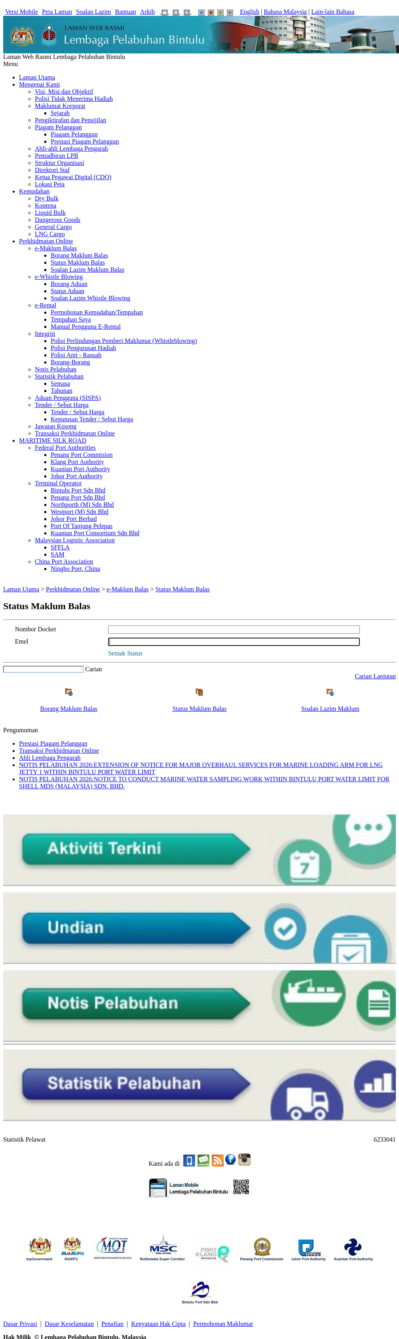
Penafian (112, 1323)
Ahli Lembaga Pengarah (50, 757)
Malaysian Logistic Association (75, 540)
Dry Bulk (47, 198)
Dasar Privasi (20, 1323)
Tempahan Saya (71, 319)
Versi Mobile (21, 11)
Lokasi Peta (50, 184)
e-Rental (45, 305)
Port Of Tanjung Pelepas (81, 526)
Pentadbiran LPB (56, 155)
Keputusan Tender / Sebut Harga (92, 419)
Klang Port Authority (77, 461)
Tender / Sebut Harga (62, 405)
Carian (93, 669)
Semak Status (125, 653)
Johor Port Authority (77, 476)
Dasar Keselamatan (69, 1323)
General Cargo (53, 226)
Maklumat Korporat (60, 105)
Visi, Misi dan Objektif (64, 91)
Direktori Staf (52, 170)
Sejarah (60, 113)
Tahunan (61, 390)
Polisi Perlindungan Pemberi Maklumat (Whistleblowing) (124, 340)
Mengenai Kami (39, 84)
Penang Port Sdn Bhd (78, 497)
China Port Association (64, 561)
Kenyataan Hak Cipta (158, 1323)
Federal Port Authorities (65, 447)
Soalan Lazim (93, 11)
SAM (58, 554)
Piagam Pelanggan (58, 127)
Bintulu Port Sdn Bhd (78, 490)
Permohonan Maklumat (223, 1323)
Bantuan (125, 11)
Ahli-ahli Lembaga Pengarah (71, 148)
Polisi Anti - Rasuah (76, 355)
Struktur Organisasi (59, 162)
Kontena (45, 205)
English (249, 11)
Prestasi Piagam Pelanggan (85, 141)
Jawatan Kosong (55, 426)
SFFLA (60, 547)
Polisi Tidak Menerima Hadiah (74, 98)
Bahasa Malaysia (285, 11)
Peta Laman (57, 11)
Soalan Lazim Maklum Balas (87, 269)
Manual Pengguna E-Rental (86, 326)
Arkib (147, 11)
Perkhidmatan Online (46, 241)
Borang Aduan (69, 283)
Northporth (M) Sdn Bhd (82, 504)
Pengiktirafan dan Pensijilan (70, 120)
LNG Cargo (50, 234)
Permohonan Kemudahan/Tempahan (97, 312)
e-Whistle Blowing (59, 276)
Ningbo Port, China (75, 568)
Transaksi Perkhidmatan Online (75, 433)
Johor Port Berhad (74, 518)
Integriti (45, 333)
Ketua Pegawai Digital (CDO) (73, 177)
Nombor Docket (35, 629)
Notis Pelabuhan (55, 369)
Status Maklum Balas (78, 262)
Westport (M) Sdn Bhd (79, 511)
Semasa (60, 383)
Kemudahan (34, 191)
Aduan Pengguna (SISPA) (68, 397)
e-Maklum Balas (56, 248)
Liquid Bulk (50, 212)
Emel (21, 641)
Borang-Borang (70, 362)
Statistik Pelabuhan (59, 376)
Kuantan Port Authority (80, 469)
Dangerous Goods (57, 219)
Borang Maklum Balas (79, 255)
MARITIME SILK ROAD (52, 440)
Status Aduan (67, 291)
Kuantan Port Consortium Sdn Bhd (95, 533)
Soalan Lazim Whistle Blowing (90, 298)
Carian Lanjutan (375, 676)
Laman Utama (37, 77)
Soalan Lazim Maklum (330, 708)
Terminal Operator (58, 483)
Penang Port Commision (81, 454)
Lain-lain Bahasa (332, 11)
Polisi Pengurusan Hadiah (83, 348)
